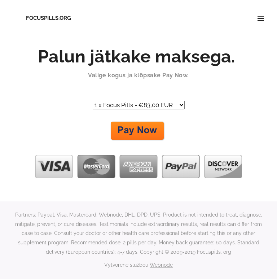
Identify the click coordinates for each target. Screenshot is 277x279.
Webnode (161, 265)
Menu (261, 18)
